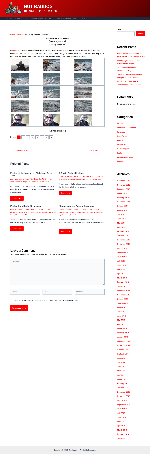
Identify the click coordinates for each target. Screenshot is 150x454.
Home (9, 18)
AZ (101, 209)
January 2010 (123, 440)
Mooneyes (35, 181)
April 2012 (121, 326)
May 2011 (121, 373)
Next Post (95, 150)
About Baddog (21, 18)
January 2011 (123, 389)
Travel (17, 214)
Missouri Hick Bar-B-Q (25, 212)
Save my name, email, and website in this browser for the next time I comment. (46, 301)
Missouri (13, 212)
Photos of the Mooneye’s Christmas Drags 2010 (32, 174)
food (99, 177)
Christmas (18, 181)
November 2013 (123, 246)
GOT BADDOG (38, 6)
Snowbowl (69, 214)
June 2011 (121, 368)
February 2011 (123, 385)
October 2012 (122, 301)
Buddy (61, 212)
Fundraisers (122, 135)
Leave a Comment (17, 179)
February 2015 (123, 200)
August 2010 (122, 411)
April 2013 (121, 276)
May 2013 (121, 272)
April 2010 (121, 427)
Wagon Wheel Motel (27, 214)
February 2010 (123, 436)
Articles (120, 126)
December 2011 (123, 343)
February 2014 (123, 234)
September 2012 (124, 305)
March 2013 (122, 280)
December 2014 (123, 204)
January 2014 (123, 238)
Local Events (122, 139)
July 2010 (121, 415)
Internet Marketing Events (66, 18)
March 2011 (122, 381)
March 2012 (122, 331)
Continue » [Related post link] (17, 198)
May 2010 (121, 423)
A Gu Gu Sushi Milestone (72, 173)
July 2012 (121, 314)
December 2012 (123, 293)
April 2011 (121, 377)
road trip (50, 212)
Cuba (49, 209)
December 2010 (123, 394)
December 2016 (123, 183)
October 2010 (122, 402)
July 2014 (121, 217)
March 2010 (122, 432)
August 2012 (122, 309)
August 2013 (122, 259)
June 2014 (121, 221)
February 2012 (123, 335)
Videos (120, 164)
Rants (119, 156)
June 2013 (121, 267)
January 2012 (123, 339)
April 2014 (121, 229)
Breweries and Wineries (127, 130)
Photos (27, 179)
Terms (83, 18)
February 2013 (123, 284)
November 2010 (123, 398)
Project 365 (122, 147)
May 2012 (121, 322)
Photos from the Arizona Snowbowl (77, 205)
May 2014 (121, 225)
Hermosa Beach (77, 179)
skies (12, 214)
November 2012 (123, 297)
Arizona (97, 209)
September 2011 (124, 356)
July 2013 (121, 263)
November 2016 (123, 187)
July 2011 (121, 364)
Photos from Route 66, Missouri (26, 205)
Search (120, 29)
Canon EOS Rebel (70, 212)
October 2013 (122, 250)
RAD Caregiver (123, 151)
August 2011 (122, 360)
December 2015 (123, 191)
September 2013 (124, 255)
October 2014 (122, 208)
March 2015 (122, 196)
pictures (49, 181)
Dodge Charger (82, 212)
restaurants (63, 182)
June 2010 (121, 419)
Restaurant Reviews (125, 160)
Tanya (76, 214)
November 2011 (123, 347)
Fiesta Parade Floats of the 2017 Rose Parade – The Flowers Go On (130, 56)
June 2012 (121, 318)
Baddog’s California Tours (41, 18)
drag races (27, 181)
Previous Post (21, 150)
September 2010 (124, 406)
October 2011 (122, 352)
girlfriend (17, 50)
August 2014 (122, 213)
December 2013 (123, 242)
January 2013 (123, 288)
